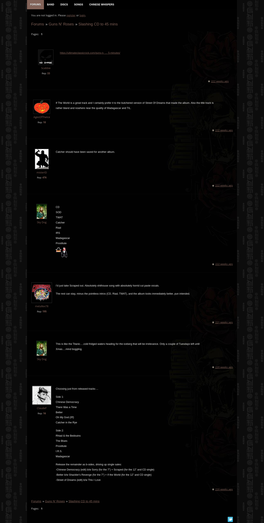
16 (44, 413)
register (71, 15)
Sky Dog (42, 222)
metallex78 (41, 306)
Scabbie (46, 68)
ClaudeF (41, 408)
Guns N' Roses (61, 24)
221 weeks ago (224, 322)
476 (44, 177)
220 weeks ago (224, 367)
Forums (37, 24)
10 (44, 122)
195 (44, 311)
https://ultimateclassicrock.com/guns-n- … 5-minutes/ (90, 53)
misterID (42, 172)
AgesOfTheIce (41, 117)
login (82, 15)
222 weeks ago (220, 81)
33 (48, 73)
